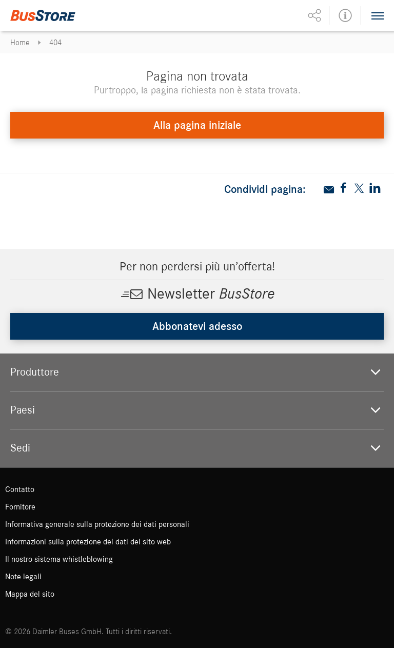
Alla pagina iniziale (197, 125)
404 (55, 42)
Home (20, 42)
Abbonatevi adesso (197, 326)
